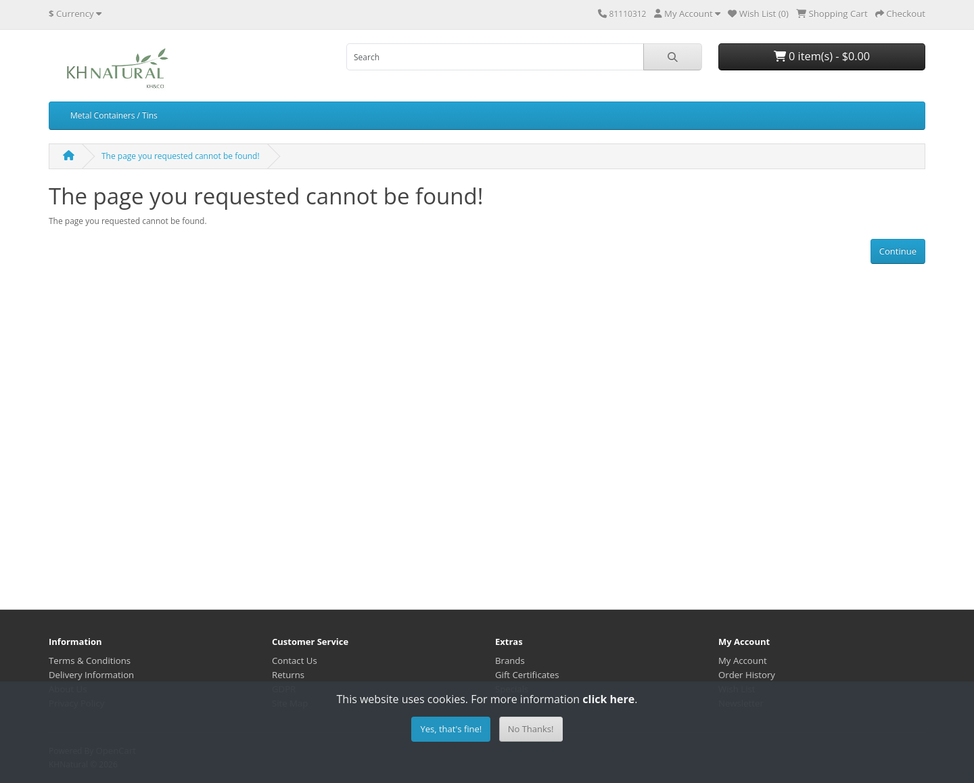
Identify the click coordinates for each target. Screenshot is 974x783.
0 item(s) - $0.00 (822, 56)
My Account (742, 660)
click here (608, 699)
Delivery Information (91, 675)
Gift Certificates (527, 675)
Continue (898, 251)
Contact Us (294, 660)
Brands (510, 660)
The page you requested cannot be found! (180, 156)
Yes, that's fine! (451, 729)
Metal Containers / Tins (114, 115)
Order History (746, 675)
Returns (288, 675)
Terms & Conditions (90, 660)
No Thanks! (531, 729)
